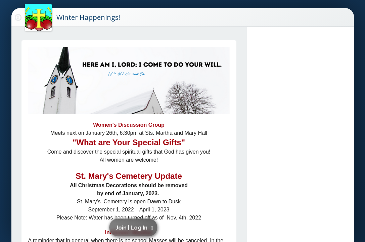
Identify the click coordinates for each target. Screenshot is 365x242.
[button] (134, 227)
